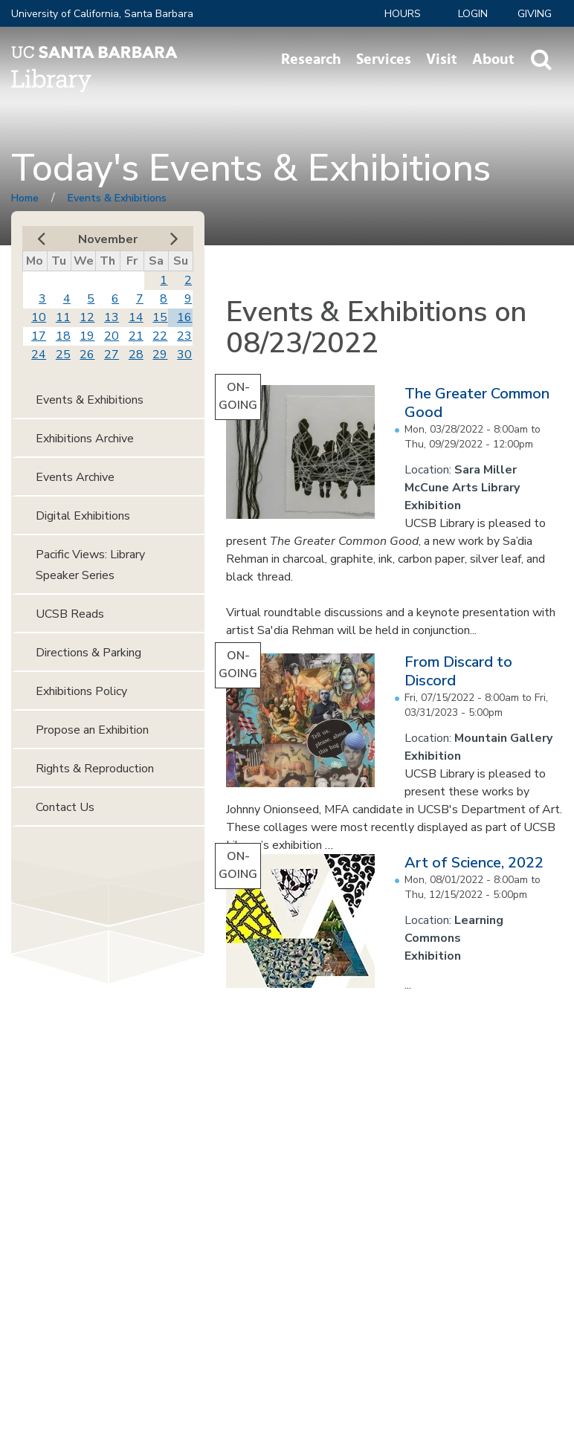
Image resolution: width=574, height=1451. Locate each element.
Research (311, 59)
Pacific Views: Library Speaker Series (90, 565)
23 (184, 336)
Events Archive (75, 477)
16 (184, 317)
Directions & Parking (88, 652)
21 (136, 336)
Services (383, 59)
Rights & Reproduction (95, 768)
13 (111, 317)
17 (38, 336)
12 (87, 317)
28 (136, 354)
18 (63, 336)
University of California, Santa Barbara (102, 14)
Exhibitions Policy (81, 691)
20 (111, 336)
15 (159, 317)
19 (87, 336)
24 (38, 354)
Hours (402, 14)
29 (159, 354)
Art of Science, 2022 (474, 863)
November (108, 239)
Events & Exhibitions (117, 198)
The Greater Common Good (476, 403)
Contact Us (65, 807)
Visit (441, 59)
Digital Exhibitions (83, 516)
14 (136, 317)
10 (38, 317)
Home (25, 198)
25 (63, 354)
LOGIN (473, 14)
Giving (534, 14)
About (493, 59)
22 (159, 336)
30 (184, 354)
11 (63, 317)
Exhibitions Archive (85, 438)
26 (87, 354)
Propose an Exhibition (92, 730)
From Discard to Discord (458, 671)
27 (111, 354)
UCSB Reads (70, 614)
